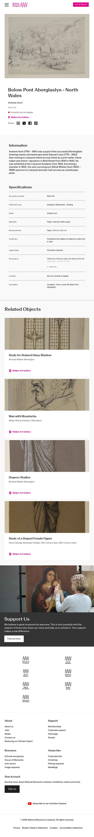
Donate (51, 738)
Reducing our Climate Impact (19, 741)
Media (8, 734)
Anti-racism (10, 764)
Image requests (12, 767)
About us (9, 727)
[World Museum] (68, 660)
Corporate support (57, 730)
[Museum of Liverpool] (26, 660)
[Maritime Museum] (68, 673)
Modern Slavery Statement (35, 828)
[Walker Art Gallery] (26, 685)
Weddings (53, 767)
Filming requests (56, 764)
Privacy (16, 828)
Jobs (7, 730)
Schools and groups (14, 756)
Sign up (12, 789)
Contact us (10, 738)
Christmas (53, 760)
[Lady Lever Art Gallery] (26, 698)
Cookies (54, 828)
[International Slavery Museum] (26, 673)
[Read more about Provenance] (66, 263)
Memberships (54, 727)
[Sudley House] (68, 685)
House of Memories (14, 760)
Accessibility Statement (71, 828)
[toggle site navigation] (7, 5)
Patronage (53, 734)
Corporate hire (55, 756)
